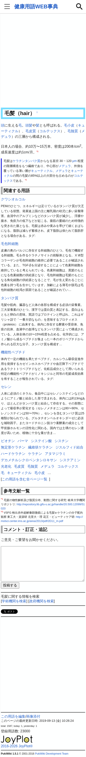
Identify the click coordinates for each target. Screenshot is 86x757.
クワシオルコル (13, 199)
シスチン (61, 441)
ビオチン (8, 441)
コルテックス (49, 131)
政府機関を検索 (41, 601)
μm (74, 161)
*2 (26, 180)
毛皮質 (30, 131)
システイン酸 (41, 441)
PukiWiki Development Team (51, 753)
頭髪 (28, 125)
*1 (38, 151)
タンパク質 (32, 161)
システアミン (70, 460)
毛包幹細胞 (9, 244)
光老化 (6, 466)
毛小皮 (69, 125)
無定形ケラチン (13, 447)
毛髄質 (72, 131)
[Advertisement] (43, 61)
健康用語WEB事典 (36, 6)
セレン (6, 387)
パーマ (23, 441)
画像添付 (33, 716)
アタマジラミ (55, 454)
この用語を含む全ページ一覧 (24, 479)
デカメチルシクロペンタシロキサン (29, 460)
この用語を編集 (13, 716)
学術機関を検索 (14, 601)
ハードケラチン (13, 454)
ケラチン (19, 161)
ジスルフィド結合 (69, 447)
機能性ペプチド (13, 352)
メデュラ (65, 166)
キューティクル (42, 171)
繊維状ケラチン (40, 447)
